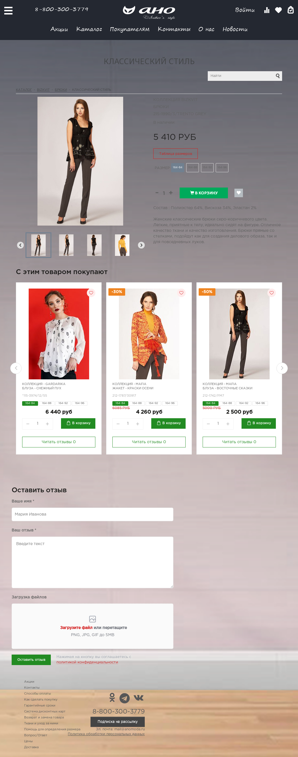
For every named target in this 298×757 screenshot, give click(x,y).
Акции (59, 28)
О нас (206, 28)
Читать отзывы (59, 442)
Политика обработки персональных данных (106, 734)
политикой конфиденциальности (87, 662)
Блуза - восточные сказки (227, 388)
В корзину (204, 193)
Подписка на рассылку (118, 721)
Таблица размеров (175, 153)
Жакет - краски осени (132, 388)
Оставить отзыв (31, 659)
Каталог (89, 28)
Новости (235, 28)
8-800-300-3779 (62, 9)
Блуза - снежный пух (41, 388)
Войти (246, 10)
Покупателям (130, 28)
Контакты (174, 28)
